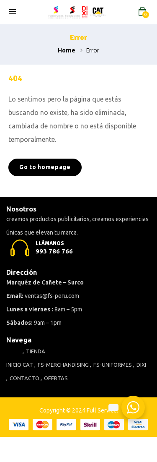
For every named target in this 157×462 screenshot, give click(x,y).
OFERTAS (56, 378)
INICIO (13, 365)
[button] (142, 11)
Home (66, 50)
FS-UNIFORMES (112, 365)
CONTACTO (24, 378)
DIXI (141, 365)
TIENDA (35, 351)
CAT (28, 365)
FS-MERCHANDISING (63, 365)
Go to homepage (45, 167)
